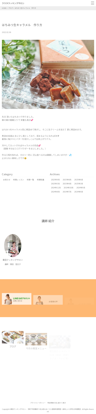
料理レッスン (18, 179)
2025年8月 (67, 179)
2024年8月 (55, 191)
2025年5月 (55, 183)
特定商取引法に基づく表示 (57, 403)
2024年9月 (80, 187)
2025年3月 (78, 183)
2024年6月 (78, 191)
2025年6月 (78, 179)
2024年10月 (68, 187)
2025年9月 (55, 179)
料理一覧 (30, 179)
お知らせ (6, 179)
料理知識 (40, 179)
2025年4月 (67, 183)
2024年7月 (67, 191)
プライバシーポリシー (38, 403)
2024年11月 (56, 187)
